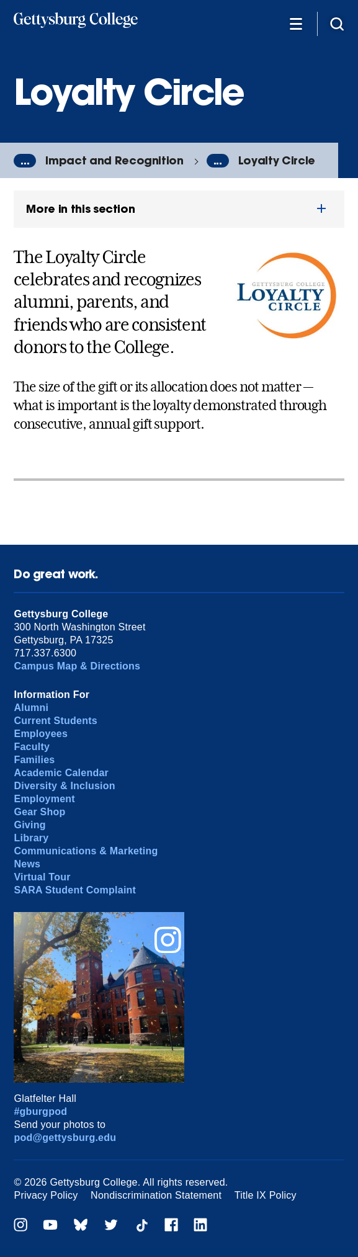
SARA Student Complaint (75, 890)
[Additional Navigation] (296, 23)
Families (34, 759)
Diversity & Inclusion (64, 786)
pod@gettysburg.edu (65, 1137)
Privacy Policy (46, 1195)
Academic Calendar (61, 772)
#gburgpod (40, 1111)
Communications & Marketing (86, 851)
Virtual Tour (42, 877)
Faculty (32, 746)
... (24, 161)
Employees (41, 733)
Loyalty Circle (276, 160)
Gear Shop (39, 812)
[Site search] (337, 23)
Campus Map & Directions (77, 666)
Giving (29, 825)
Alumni (31, 707)
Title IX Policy (266, 1195)
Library (31, 838)
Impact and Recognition (114, 160)
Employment (44, 799)
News (27, 864)
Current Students (55, 720)
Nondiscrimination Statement (156, 1195)
